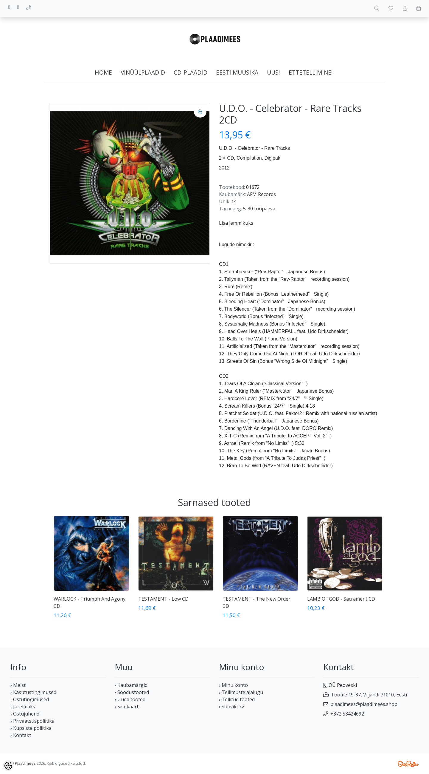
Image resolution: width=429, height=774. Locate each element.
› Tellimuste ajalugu (241, 692)
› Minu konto (233, 685)
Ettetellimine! (311, 72)
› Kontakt (20, 735)
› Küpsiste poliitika (31, 728)
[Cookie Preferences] (8, 765)
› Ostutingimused (29, 699)
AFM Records (261, 194)
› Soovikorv (231, 706)
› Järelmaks (22, 706)
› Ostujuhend (24, 713)
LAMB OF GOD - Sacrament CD (341, 599)
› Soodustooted (132, 692)
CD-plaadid (190, 72)
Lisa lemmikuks (236, 223)
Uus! (273, 72)
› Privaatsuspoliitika (32, 721)
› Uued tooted (130, 699)
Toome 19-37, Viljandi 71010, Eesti (369, 694)
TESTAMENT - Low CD (163, 599)
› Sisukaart (127, 706)
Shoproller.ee (408, 764)
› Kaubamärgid (131, 685)
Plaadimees (25, 763)
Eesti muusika (237, 72)
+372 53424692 (347, 713)
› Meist (18, 685)
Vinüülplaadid (143, 72)
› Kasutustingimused (33, 692)
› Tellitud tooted (237, 699)
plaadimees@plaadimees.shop (363, 704)
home (103, 72)
